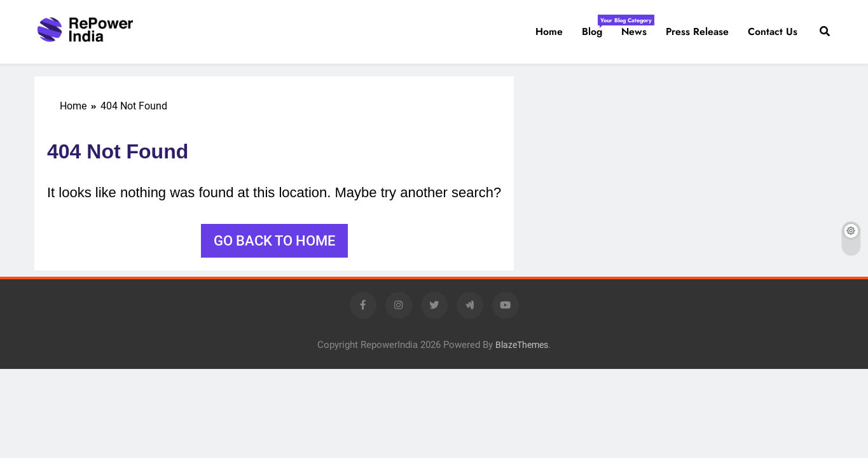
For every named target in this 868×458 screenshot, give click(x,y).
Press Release (697, 31)
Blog (597, 27)
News (634, 31)
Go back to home (274, 241)
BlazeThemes (521, 345)
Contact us (772, 31)
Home (549, 31)
